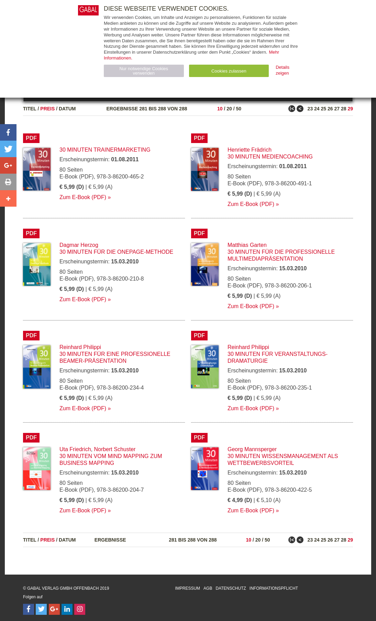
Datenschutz (230, 588)
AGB (207, 588)
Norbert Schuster (114, 449)
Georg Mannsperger (252, 449)
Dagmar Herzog (78, 245)
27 (337, 108)
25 (324, 108)
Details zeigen (282, 70)
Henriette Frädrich (250, 150)
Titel (29, 108)
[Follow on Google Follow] (54, 609)
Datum (67, 108)
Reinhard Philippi (80, 347)
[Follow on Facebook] (28, 609)
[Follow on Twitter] (41, 609)
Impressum (187, 588)
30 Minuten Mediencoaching (270, 157)
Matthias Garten (247, 245)
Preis (47, 108)
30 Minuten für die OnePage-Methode (116, 252)
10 (220, 108)
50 (238, 108)
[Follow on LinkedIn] (67, 609)
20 (229, 108)
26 (330, 108)
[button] (8, 132)
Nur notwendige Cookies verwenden (143, 71)
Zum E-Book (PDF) (82, 197)
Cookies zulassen (228, 71)
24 (317, 108)
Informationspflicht (274, 588)
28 (343, 108)
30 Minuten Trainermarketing (105, 150)
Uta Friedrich (75, 449)
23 (310, 108)
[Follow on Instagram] (79, 609)
